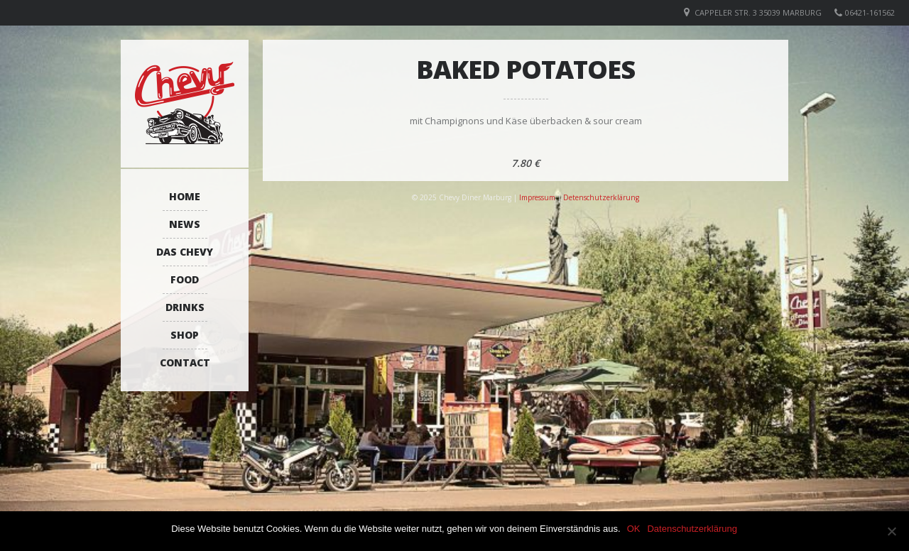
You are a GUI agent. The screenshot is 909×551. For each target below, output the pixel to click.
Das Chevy (184, 251)
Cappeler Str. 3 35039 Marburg (758, 12)
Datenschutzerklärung (692, 528)
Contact (185, 362)
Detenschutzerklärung (601, 197)
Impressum (537, 197)
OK (634, 528)
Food (184, 279)
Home (184, 196)
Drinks (185, 307)
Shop (184, 335)
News (184, 224)
